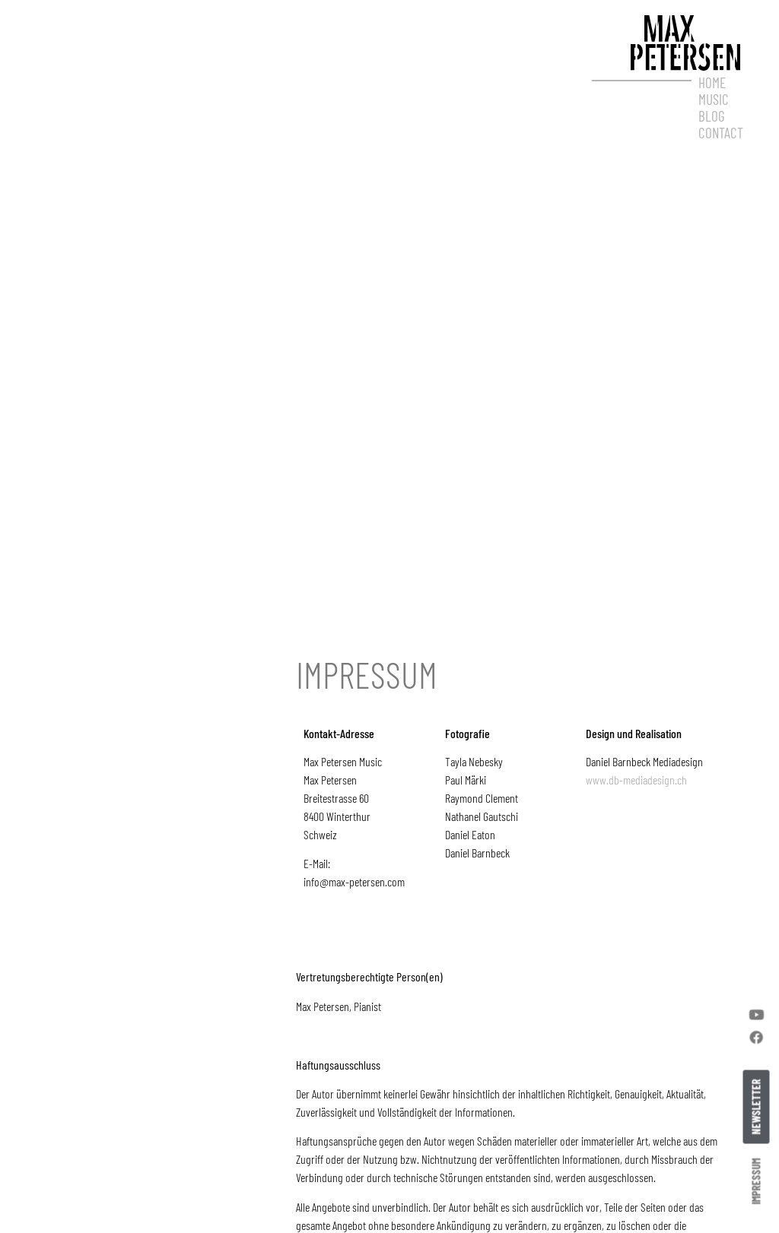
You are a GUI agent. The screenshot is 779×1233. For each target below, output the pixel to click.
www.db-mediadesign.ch (636, 816)
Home (712, 82)
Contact (720, 133)
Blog (711, 116)
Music (713, 99)
